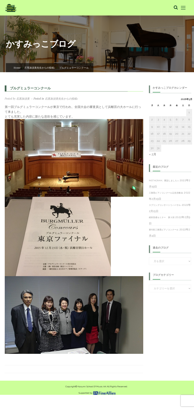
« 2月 (152, 154)
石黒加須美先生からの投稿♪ (39, 67)
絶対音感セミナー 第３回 (161, 217)
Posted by (17, 98)
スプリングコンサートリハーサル (165, 205)
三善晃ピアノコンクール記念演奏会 (166, 192)
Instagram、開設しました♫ (164, 180)
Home (17, 67)
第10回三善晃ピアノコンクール (164, 229)
